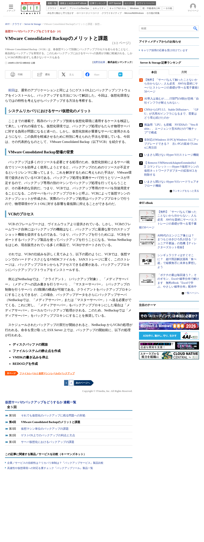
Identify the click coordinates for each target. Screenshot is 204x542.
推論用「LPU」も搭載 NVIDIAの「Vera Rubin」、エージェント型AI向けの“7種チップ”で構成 (171, 128)
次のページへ (83, 382)
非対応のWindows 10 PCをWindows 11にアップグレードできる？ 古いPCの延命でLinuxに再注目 (171, 143)
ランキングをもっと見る (186, 190)
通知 (47, 74)
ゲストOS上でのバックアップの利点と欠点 (48, 435)
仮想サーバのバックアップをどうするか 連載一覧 (40, 402)
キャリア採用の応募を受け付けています (164, 50)
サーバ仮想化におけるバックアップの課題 (47, 441)
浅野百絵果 (99, 62)
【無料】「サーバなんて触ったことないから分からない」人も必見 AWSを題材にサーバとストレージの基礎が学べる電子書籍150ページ (168, 219)
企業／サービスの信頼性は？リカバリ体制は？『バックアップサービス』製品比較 (55, 462)
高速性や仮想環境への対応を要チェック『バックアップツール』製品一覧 (50, 468)
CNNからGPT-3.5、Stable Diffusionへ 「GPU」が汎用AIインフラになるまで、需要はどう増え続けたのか (171, 113)
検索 (196, 28)
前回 (11, 90)
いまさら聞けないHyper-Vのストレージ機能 (171, 154)
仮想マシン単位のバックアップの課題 (45, 428)
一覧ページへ (192, 293)
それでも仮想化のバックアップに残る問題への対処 (53, 415)
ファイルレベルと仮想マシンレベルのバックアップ (47, 373)
